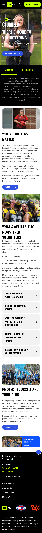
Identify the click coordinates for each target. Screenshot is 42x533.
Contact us (11, 471)
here (24, 263)
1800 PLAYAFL (12, 468)
